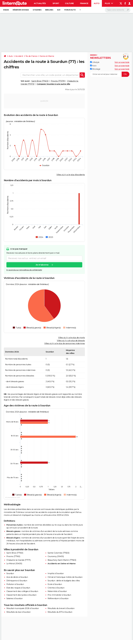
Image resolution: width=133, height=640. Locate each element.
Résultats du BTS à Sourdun (60, 612)
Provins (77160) (13, 556)
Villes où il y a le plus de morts (71, 337)
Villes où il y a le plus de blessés (71, 340)
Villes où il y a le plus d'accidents (70, 174)
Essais (6, 10)
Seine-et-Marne (47, 56)
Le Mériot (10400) (14, 563)
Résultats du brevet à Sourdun (61, 608)
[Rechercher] (117, 10)
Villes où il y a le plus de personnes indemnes (64, 343)
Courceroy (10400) (56, 556)
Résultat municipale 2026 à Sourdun (22, 608)
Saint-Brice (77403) (39, 81)
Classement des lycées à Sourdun (21, 595)
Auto (96, 3)
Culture (69, 3)
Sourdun (10, 573)
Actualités (40, 3)
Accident (19, 56)
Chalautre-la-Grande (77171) (18, 560)
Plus (109, 3)
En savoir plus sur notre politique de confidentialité (24, 270)
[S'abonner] (109, 74)
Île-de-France (32, 56)
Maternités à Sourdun (57, 591)
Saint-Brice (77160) (14, 553)
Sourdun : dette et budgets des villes (64, 580)
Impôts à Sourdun (56, 573)
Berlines (49, 10)
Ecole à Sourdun (55, 584)
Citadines (37, 10)
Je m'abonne (42, 265)
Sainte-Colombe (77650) (58, 553)
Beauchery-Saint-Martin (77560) (62, 560)
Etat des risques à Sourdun (18, 588)
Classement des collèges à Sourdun (22, 591)
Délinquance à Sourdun (16, 580)
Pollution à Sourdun (15, 584)
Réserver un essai (21, 10)
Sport (56, 3)
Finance (84, 3)
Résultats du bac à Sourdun (18, 612)
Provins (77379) (58, 81)
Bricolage (95, 69)
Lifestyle (94, 62)
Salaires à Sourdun (14, 598)
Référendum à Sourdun (58, 598)
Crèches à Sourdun (56, 588)
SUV (58, 10)
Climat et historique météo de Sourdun (65, 577)
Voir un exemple (122, 62)
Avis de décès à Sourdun (17, 577)
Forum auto (70, 10)
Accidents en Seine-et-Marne (62, 563)
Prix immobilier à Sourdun (59, 595)
